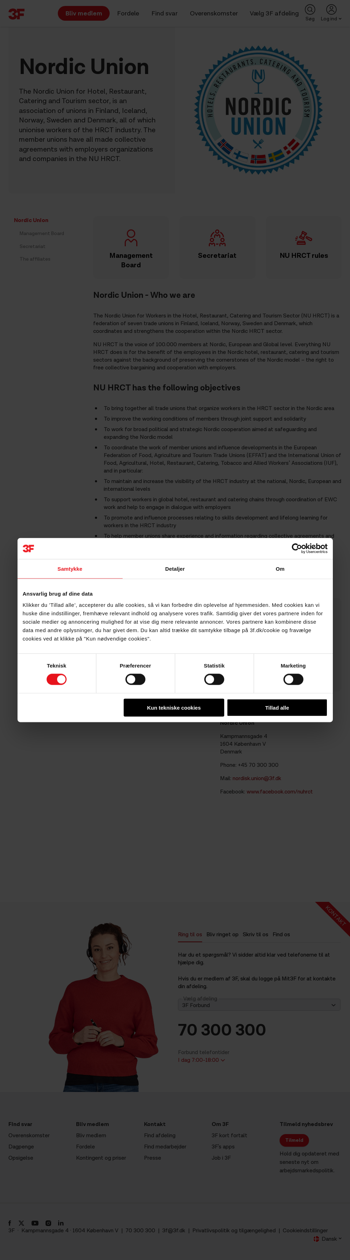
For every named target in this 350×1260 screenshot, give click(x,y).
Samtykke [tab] (69, 569)
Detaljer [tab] (175, 569)
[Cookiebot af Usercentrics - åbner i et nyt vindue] (297, 548)
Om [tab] (280, 569)
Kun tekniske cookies (174, 707)
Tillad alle (277, 707)
